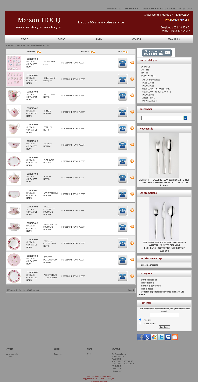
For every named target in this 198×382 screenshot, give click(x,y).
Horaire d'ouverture (151, 285)
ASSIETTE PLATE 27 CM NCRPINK (50, 276)
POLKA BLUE (148, 94)
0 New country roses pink (50, 79)
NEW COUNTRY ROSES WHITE (156, 91)
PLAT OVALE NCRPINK (48, 161)
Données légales (149, 279)
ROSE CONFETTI (149, 82)
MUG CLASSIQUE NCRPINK (51, 95)
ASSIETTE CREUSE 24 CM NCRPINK (49, 243)
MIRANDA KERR (149, 100)
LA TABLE (24, 39)
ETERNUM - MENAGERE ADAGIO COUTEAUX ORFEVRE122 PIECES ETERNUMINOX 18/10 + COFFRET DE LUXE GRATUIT (164, 244)
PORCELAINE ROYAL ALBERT (73, 62)
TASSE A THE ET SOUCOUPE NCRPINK (50, 227)
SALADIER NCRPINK (47, 145)
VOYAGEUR (136, 39)
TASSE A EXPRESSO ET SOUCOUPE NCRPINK (49, 210)
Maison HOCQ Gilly (108, 379)
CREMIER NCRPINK (47, 128)
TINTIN (99, 39)
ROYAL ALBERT (148, 75)
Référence (87, 51)
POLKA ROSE (148, 85)
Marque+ (34, 51)
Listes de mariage (149, 264)
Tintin (89, 354)
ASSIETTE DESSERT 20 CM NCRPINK (50, 260)
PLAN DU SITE (11, 45)
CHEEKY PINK (148, 97)
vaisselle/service (12, 354)
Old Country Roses (151, 79)
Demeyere (58, 354)
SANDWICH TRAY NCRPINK (50, 194)
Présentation (147, 282)
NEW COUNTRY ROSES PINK (38, 45)
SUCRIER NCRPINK (47, 177)
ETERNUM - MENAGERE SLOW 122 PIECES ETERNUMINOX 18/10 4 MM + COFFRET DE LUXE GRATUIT (164, 180)
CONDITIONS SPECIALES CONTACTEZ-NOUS (32, 63)
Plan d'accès (147, 288)
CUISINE (61, 39)
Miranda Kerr (117, 371)
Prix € (122, 51)
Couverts (9, 356)
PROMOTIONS (174, 39)
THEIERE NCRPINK (47, 112)
